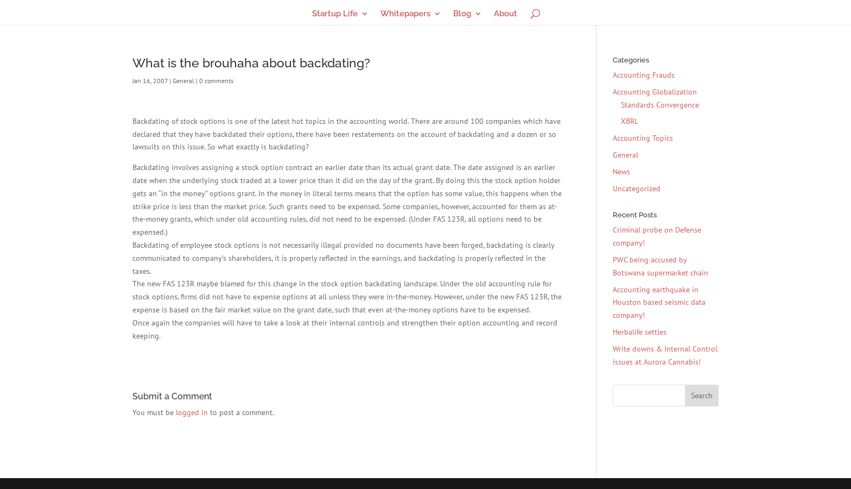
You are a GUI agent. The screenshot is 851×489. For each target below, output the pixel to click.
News (621, 172)
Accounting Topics (643, 138)
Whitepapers (405, 14)
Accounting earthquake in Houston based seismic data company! (659, 303)
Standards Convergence (660, 105)
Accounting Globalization (655, 92)
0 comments (216, 81)
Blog (462, 14)
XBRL (629, 121)
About (505, 14)
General (183, 81)
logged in (192, 412)
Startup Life (335, 14)
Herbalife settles (639, 332)
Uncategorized (637, 188)
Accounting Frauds (644, 75)
